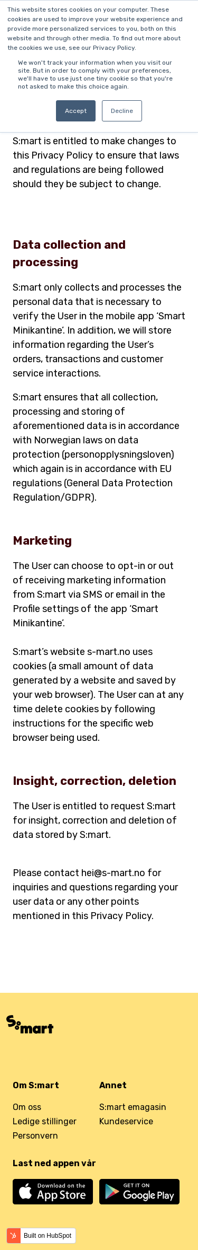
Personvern (35, 1136)
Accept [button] (76, 111)
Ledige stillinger (45, 1121)
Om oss (27, 1107)
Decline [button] (122, 111)
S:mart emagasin (132, 1107)
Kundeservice (126, 1121)
